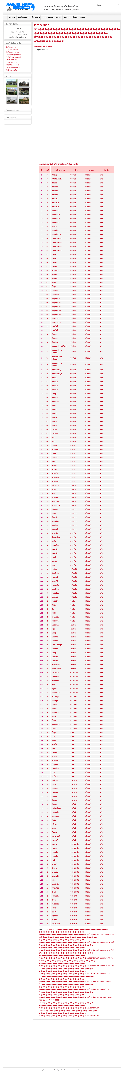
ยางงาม (54, 461)
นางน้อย (55, 457)
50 (47, 239)
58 (47, 271)
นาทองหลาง (56, 816)
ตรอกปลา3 (55, 207)
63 (47, 290)
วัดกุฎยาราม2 (56, 302)
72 (47, 326)
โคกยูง (54, 394)
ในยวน (54, 728)
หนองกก (55, 497)
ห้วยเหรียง (55, 681)
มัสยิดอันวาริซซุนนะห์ (13, 57)
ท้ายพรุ (54, 175)
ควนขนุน (55, 390)
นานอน (54, 908)
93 (47, 418)
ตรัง (101, 175)
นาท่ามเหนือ (74, 844)
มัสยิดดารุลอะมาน (12, 47)
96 (47, 430)
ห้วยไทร (55, 832)
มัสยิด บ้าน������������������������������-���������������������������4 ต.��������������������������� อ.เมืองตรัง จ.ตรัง (69, 1013)
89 (47, 402)
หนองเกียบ (55, 904)
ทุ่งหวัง (54, 557)
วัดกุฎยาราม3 (56, 306)
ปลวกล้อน (55, 768)
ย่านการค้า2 (56, 215)
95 (47, 426)
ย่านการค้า (55, 211)
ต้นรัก (54, 820)
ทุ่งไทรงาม (55, 485)
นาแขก (54, 705)
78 (47, 351)
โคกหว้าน (55, 677)
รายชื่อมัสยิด (22, 17)
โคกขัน (54, 334)
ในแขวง (54, 800)
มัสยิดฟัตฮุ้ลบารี (11, 60)
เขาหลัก (54, 756)
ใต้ (53, 609)
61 (47, 282)
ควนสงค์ (55, 529)
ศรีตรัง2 (54, 410)
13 (47, 892)
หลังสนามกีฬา (57, 179)
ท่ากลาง (54, 274)
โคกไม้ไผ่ (55, 517)
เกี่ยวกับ (75, 17)
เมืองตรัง (88, 175)
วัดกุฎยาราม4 (56, 310)
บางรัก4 (54, 267)
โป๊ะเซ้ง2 (55, 434)
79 (47, 358)
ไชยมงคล (55, 625)
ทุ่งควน (54, 796)
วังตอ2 (54, 442)
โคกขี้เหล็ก (55, 573)
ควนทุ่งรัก (55, 713)
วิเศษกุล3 (55, 191)
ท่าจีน (54, 282)
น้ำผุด (54, 286)
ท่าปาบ (54, 569)
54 (47, 255)
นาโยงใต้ (73, 569)
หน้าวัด (54, 920)
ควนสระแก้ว (56, 693)
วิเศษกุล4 (55, 195)
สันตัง (54, 717)
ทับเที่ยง (73, 175)
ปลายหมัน (55, 876)
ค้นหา (66, 17)
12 (47, 669)
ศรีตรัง (54, 406)
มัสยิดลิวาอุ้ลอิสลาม (12, 65)
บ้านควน (73, 485)
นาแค (54, 513)
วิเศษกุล (54, 183)
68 (47, 310)
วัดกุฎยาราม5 (56, 314)
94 (47, 422)
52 (47, 247)
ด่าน (53, 748)
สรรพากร (55, 398)
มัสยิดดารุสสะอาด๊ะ (12, 52)
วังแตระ (54, 868)
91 (47, 410)
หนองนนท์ (55, 477)
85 (47, 386)
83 (47, 378)
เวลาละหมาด (47, 17)
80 (47, 364)
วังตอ (53, 438)
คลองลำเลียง (56, 669)
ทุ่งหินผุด (55, 509)
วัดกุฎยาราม (56, 298)
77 (47, 346)
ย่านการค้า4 (56, 223)
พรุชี (53, 629)
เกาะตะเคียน (56, 924)
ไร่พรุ (53, 736)
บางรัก (54, 255)
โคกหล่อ (73, 625)
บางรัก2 (54, 259)
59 (47, 274)
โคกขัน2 (55, 338)
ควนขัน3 (55, 386)
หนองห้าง (55, 760)
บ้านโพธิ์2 (55, 330)
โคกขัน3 (55, 342)
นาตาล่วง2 (55, 294)
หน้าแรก (12, 17)
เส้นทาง (58, 17)
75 (47, 338)
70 (47, 318)
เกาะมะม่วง (56, 505)
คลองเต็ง (55, 852)
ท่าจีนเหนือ (55, 621)
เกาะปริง (55, 533)
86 (47, 390)
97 (47, 434)
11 (47, 215)
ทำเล (53, 685)
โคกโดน (55, 597)
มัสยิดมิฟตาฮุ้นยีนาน (13, 62)
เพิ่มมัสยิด (34, 17)
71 (47, 322)
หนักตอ (54, 469)
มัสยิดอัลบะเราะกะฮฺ (12, 50)
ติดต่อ (82, 17)
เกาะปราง (55, 872)
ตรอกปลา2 (55, 203)
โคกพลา (55, 657)
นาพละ (54, 446)
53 (47, 251)
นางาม (54, 828)
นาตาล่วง (55, 290)
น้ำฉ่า (54, 721)
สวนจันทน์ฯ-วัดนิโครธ (59, 346)
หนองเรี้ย (55, 473)
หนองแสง (55, 481)
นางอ (53, 880)
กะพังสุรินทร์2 (56, 322)
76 (47, 342)
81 (47, 370)
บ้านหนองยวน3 (57, 247)
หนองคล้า (55, 585)
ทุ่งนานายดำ (56, 724)
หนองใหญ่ (55, 489)
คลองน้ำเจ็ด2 (56, 235)
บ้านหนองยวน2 (57, 243)
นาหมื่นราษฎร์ (57, 645)
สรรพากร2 (55, 402)
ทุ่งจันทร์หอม (56, 808)
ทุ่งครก (54, 848)
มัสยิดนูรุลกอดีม (11, 70)
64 (47, 294)
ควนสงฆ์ (55, 577)
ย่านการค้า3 (56, 219)
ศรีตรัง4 (54, 418)
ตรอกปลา (55, 199)
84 (47, 382)
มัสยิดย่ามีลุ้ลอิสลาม (13, 67)
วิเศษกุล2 (55, 187)
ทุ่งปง (53, 860)
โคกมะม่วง (55, 884)
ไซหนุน (54, 561)
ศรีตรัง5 (54, 422)
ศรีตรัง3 (54, 414)
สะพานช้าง (55, 617)
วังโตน (54, 892)
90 (47, 406)
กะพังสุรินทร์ (56, 318)
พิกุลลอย (55, 916)
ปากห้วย (55, 752)
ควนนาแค (55, 501)
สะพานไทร (55, 665)
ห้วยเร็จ (54, 744)
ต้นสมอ (54, 227)
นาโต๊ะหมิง (55, 673)
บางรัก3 (54, 263)
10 (47, 175)
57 (47, 267)
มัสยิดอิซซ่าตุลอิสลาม (13, 55)
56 (47, 263)
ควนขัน (54, 378)
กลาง (53, 565)
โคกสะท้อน (56, 537)
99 (47, 442)
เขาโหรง (55, 776)
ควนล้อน (55, 525)
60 (47, 278)
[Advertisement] (76, 70)
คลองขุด (55, 701)
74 (47, 334)
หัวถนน (54, 465)
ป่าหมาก (55, 792)
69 (47, 314)
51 (47, 243)
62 (47, 286)
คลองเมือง (55, 521)
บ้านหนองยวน (57, 239)
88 (47, 398)
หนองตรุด (55, 697)
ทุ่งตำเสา (55, 780)
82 (47, 374)
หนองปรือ (55, 271)
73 (47, 330)
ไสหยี (54, 453)
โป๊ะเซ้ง (54, 430)
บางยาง (54, 844)
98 (47, 438)
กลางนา (54, 709)
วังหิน (54, 900)
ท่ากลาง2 (55, 278)
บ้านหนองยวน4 (57, 251)
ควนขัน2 (55, 382)
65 (47, 298)
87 (47, 394)
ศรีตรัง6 (54, 426)
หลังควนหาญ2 (57, 374)
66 (47, 302)
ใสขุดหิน (55, 764)
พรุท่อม (54, 689)
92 (47, 414)
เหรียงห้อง (55, 888)
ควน (53, 493)
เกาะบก (54, 864)
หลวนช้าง (55, 545)
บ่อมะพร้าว (55, 812)
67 (47, 306)
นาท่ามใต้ (55, 896)
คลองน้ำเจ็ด (56, 231)
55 (47, 259)
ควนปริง (73, 533)
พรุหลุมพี (55, 840)
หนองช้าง (55, 449)
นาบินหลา (73, 509)
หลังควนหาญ (56, 370)
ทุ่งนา (54, 740)
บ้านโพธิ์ (55, 326)
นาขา (54, 784)
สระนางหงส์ (56, 836)
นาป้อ (54, 541)
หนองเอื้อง (55, 593)
